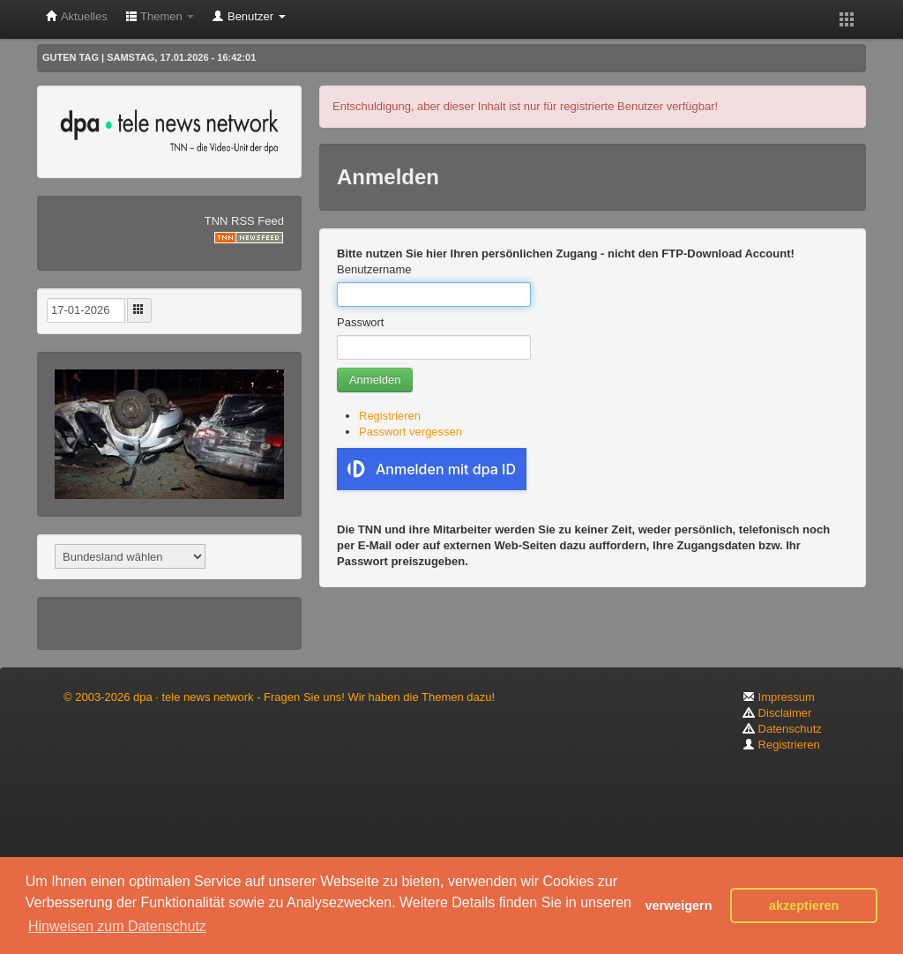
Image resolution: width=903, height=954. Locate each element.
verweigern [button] (678, 905)
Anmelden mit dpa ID (431, 469)
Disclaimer (777, 712)
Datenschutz (782, 728)
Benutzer (248, 16)
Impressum (779, 697)
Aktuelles (77, 16)
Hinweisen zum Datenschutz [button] (117, 926)
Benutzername (374, 269)
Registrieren (390, 415)
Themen (160, 16)
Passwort (360, 322)
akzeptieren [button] (804, 905)
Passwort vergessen (410, 431)
